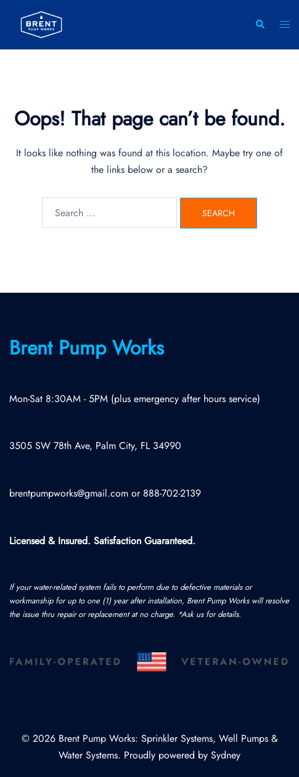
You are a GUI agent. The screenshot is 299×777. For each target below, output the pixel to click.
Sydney (225, 755)
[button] (259, 25)
